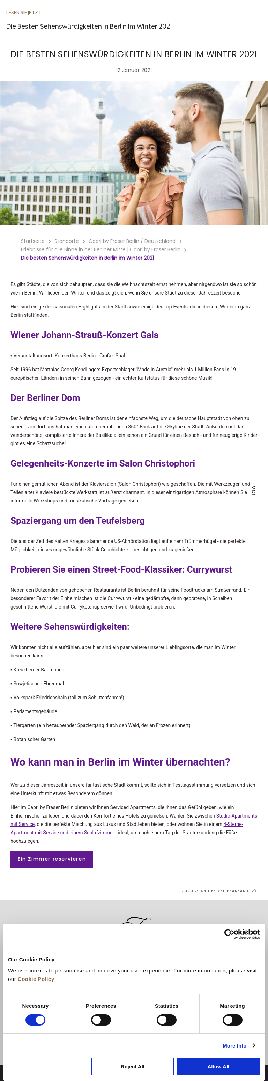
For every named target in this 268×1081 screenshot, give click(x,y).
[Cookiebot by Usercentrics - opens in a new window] (229, 934)
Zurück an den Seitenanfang (219, 890)
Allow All (218, 1066)
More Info (234, 1046)
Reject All (132, 1066)
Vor (254, 490)
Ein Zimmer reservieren (52, 859)
